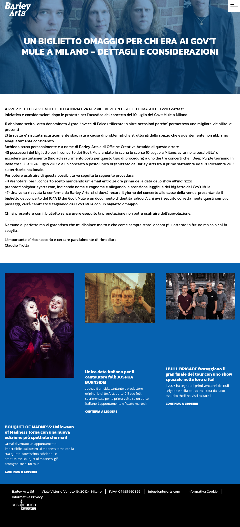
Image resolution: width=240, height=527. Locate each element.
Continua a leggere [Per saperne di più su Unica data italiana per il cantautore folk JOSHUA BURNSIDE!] (101, 411)
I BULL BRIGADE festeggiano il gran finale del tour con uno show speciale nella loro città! (199, 374)
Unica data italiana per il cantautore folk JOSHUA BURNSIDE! (109, 376)
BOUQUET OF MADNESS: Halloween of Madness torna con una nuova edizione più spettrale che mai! (39, 432)
